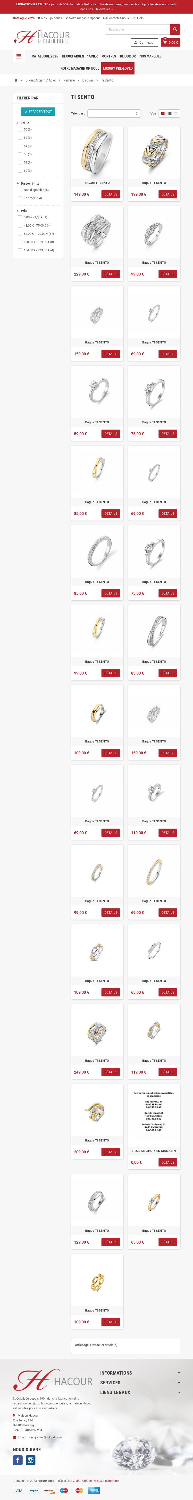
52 (28, 137)
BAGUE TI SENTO (97, 183)
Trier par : (78, 113)
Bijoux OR (128, 56)
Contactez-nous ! (116, 18)
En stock (33, 198)
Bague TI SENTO (154, 183)
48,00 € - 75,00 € (37, 225)
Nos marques (150, 56)
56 (28, 154)
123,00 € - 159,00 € (39, 242)
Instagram (30, 1460)
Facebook (18, 1460)
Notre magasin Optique (83, 18)
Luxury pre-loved (118, 68)
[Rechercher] (142, 29)
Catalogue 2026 (45, 56)
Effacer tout (38, 112)
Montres (108, 56)
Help (138, 18)
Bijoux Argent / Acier (80, 56)
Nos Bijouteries (49, 18)
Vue (153, 113)
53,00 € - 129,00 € (39, 234)
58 (28, 162)
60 (28, 170)
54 (28, 146)
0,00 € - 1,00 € (35, 217)
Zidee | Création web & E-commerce (96, 1481)
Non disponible (36, 190)
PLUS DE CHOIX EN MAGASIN (154, 1151)
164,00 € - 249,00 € (39, 250)
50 (28, 129)
